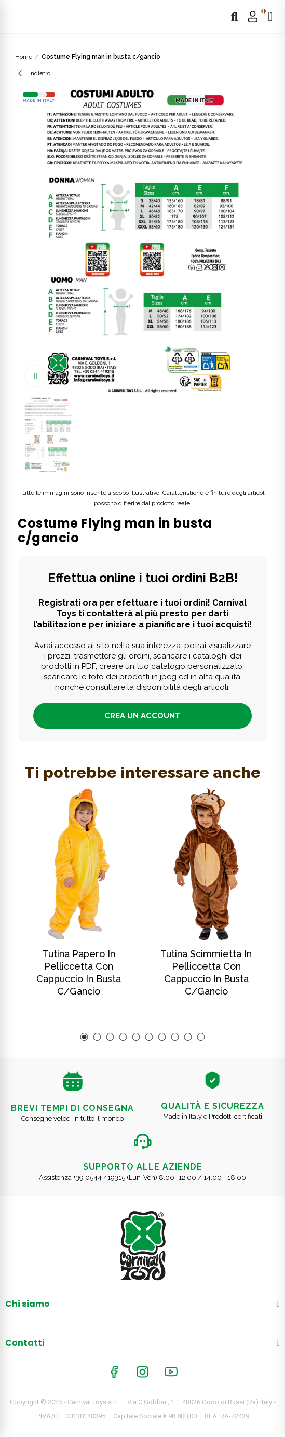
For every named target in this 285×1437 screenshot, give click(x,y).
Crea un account (142, 715)
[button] (84, 1037)
